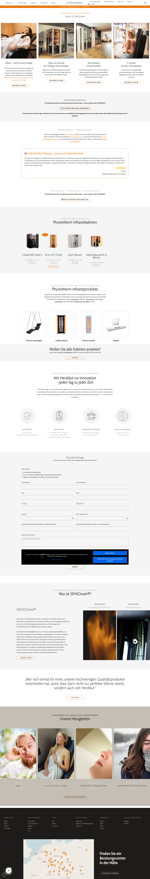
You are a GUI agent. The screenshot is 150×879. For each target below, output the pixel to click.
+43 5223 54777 (85, 7)
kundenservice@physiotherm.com (70, 7)
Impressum (80, 833)
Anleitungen (8, 833)
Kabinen (7, 826)
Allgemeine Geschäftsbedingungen (84, 830)
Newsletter (56, 831)
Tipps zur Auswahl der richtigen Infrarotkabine (56, 64)
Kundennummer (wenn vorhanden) (93, 527)
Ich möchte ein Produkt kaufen (32, 475)
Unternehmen (33, 826)
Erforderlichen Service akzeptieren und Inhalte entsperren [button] (110, 562)
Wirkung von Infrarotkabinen (74, 142)
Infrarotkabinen (70, 135)
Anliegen (25, 471)
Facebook (127, 829)
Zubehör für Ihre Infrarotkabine (82, 303)
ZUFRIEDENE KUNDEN (91, 432)
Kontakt (55, 829)
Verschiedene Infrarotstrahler (94, 64)
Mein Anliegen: (28, 537)
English (102, 829)
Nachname (81, 485)
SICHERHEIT (27, 432)
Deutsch (103, 826)
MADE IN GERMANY (123, 432)
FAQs (54, 826)
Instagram (128, 826)
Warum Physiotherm (35, 829)
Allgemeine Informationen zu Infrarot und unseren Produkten (40, 479)
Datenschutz (81, 826)
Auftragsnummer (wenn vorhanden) (38, 527)
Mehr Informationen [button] (57, 562)
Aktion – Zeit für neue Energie (18, 62)
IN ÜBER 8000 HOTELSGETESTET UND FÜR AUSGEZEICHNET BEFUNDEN (59, 437)
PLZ (23, 495)
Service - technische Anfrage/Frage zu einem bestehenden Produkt (42, 477)
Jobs (29, 836)
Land (24, 517)
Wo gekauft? (82, 517)
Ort (78, 495)
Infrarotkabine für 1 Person (76, 137)
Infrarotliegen (74, 300)
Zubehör (7, 831)
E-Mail (24, 506)
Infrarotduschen (90, 300)
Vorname (25, 485)
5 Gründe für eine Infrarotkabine (131, 64)
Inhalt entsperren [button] (110, 555)
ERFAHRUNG (59, 432)
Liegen (6, 829)
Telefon (80, 506)
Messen (31, 833)
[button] (12, 3)
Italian (102, 831)
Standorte (31, 831)
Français (103, 833)
